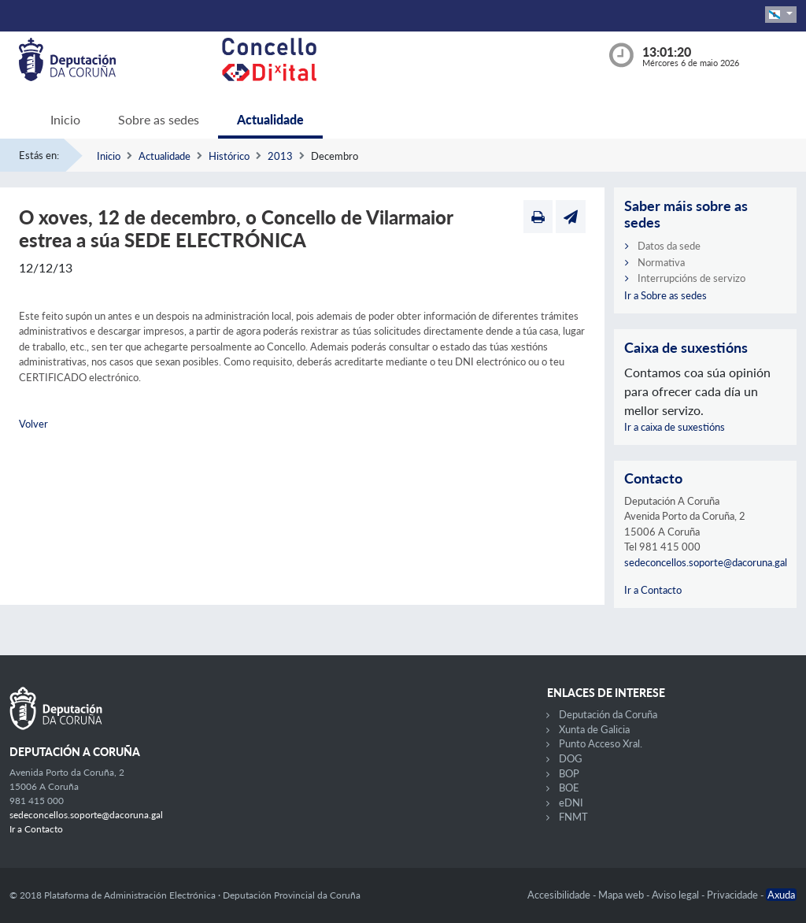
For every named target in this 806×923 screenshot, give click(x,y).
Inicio (65, 119)
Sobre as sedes (158, 119)
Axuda (781, 894)
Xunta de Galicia (594, 729)
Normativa (661, 262)
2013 (280, 156)
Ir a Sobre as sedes (665, 295)
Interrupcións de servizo (691, 278)
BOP (569, 773)
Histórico (229, 156)
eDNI (571, 802)
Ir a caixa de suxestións (674, 427)
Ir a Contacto (653, 590)
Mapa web (622, 894)
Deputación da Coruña (608, 714)
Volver (33, 423)
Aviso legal (676, 894)
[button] (781, 14)
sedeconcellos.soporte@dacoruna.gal (705, 562)
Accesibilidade (560, 894)
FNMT (573, 816)
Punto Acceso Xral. (600, 743)
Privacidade (733, 894)
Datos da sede (669, 245)
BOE (569, 787)
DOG (570, 758)
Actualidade (270, 119)
